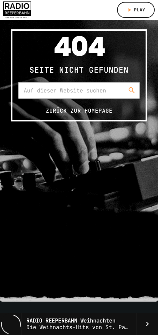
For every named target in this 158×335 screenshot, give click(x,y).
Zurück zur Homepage (79, 110)
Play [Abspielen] (136, 10)
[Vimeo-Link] (17, 9)
